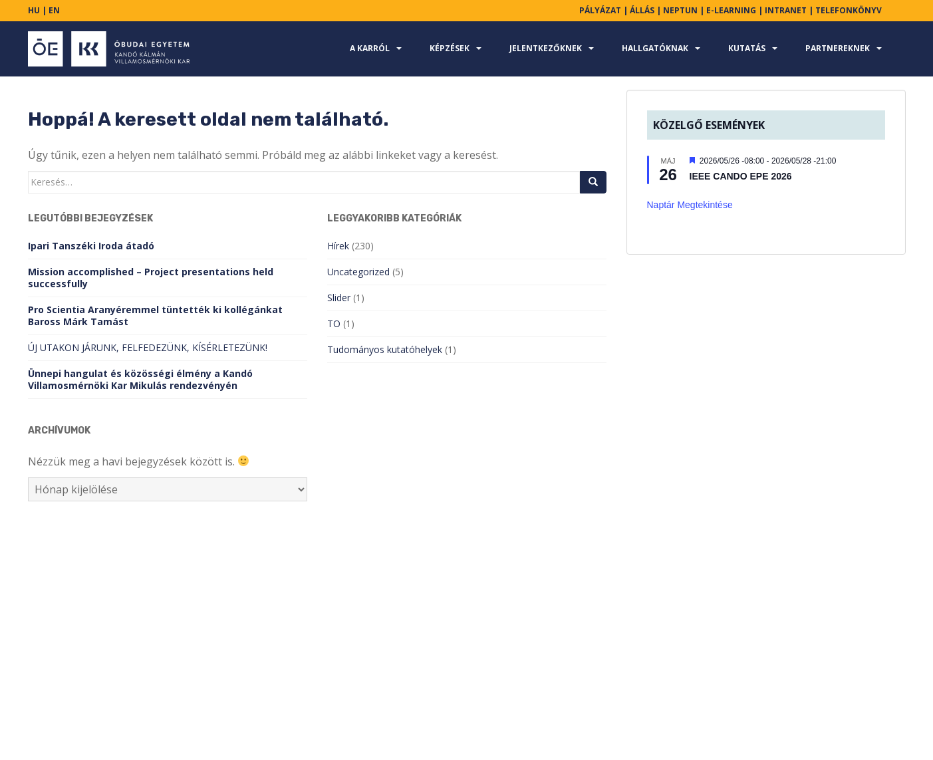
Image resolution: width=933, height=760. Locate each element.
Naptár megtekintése (690, 204)
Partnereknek (837, 48)
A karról (370, 48)
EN (54, 10)
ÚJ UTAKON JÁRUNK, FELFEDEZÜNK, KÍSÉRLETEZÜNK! (147, 347)
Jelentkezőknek (545, 48)
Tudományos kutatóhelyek (384, 349)
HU (34, 10)
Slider (338, 297)
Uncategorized (358, 271)
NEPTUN (680, 10)
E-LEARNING (731, 10)
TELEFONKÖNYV (848, 10)
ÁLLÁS (642, 10)
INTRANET (786, 10)
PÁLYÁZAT (600, 10)
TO (333, 323)
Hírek (338, 245)
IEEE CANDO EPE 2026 (741, 176)
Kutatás (746, 48)
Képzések (449, 48)
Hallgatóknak (655, 48)
